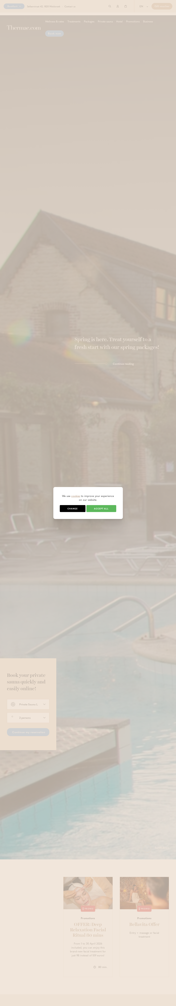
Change (72, 508)
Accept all (101, 508)
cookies (75, 496)
